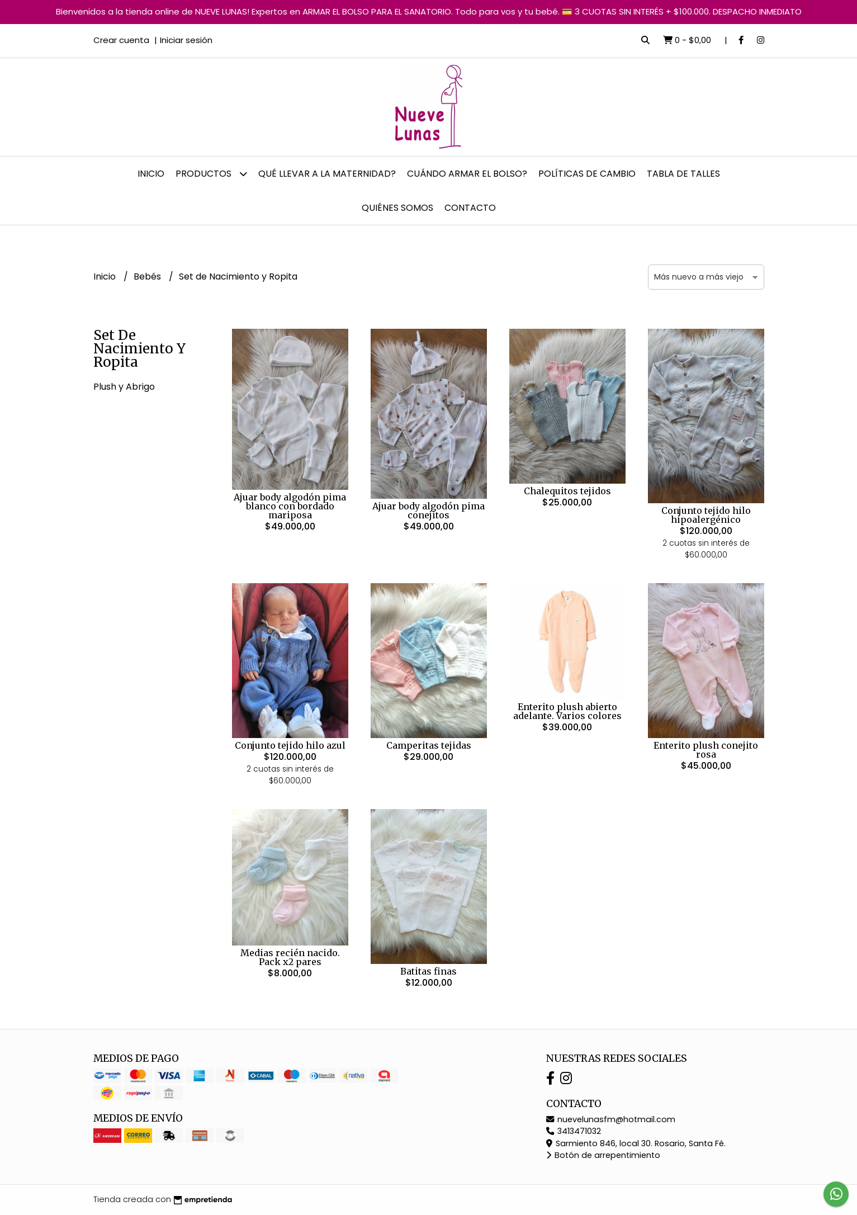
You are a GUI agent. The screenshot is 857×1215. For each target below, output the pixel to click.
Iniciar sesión (186, 40)
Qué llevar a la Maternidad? (327, 173)
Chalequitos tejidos (567, 491)
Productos (211, 174)
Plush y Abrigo (124, 386)
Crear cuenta (121, 40)
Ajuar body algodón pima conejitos (428, 510)
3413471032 (573, 1131)
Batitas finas (428, 971)
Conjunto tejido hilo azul (290, 745)
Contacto (470, 207)
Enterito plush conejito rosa (706, 750)
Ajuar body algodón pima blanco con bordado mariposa (290, 506)
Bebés (148, 276)
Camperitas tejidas (428, 745)
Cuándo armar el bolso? (467, 173)
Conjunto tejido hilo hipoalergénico (706, 515)
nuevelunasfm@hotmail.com (610, 1119)
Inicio (151, 173)
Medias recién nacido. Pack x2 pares (290, 957)
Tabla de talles (683, 173)
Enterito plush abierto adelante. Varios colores (567, 711)
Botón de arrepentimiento (603, 1155)
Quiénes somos (397, 207)
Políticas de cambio (587, 173)
